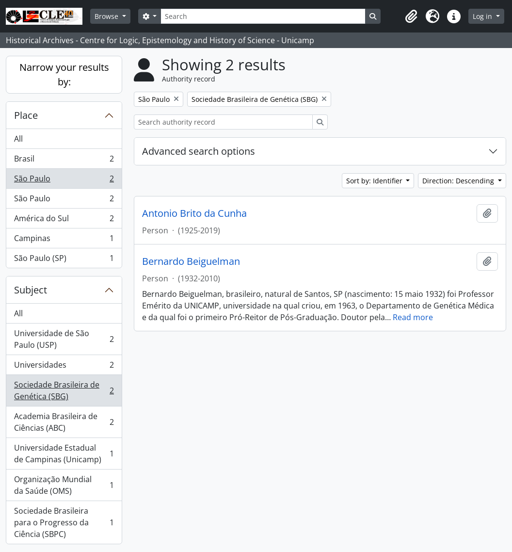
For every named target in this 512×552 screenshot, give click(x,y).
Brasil (64, 161)
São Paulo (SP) (64, 260)
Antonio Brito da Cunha (194, 213)
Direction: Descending (459, 180)
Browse (107, 16)
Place (26, 115)
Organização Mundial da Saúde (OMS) (64, 485)
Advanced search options (198, 151)
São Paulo (64, 181)
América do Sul (64, 220)
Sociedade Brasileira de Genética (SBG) (64, 390)
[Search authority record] (223, 122)
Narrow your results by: (64, 74)
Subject (30, 289)
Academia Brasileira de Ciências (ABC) (64, 422)
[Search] (262, 16)
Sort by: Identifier (375, 180)
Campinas (64, 240)
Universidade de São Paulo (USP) (64, 339)
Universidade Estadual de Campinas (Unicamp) (64, 453)
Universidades (64, 367)
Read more (413, 317)
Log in (483, 16)
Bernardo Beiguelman (191, 261)
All (18, 138)
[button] (411, 16)
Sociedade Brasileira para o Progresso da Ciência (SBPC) (64, 522)
